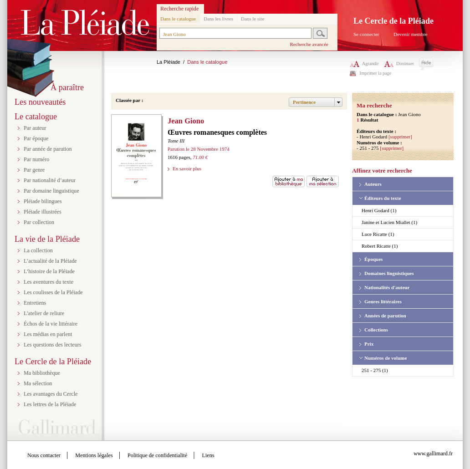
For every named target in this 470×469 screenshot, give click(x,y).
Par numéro (36, 159)
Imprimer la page (376, 73)
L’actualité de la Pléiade (50, 261)
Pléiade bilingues (42, 201)
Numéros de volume (385, 358)
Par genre (34, 170)
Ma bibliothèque (42, 373)
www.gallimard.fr (433, 453)
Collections (376, 329)
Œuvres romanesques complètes (217, 132)
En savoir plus (187, 168)
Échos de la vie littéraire (50, 324)
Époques (373, 259)
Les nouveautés (40, 102)
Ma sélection (38, 383)
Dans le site (252, 18)
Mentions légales (93, 455)
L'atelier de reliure (44, 313)
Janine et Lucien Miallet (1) (389, 222)
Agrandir (364, 63)
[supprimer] (400, 136)
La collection (38, 250)
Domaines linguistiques (389, 273)
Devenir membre (410, 34)
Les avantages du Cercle (50, 394)
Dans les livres (218, 18)
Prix (368, 344)
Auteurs (373, 184)
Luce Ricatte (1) (378, 234)
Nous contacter (44, 455)
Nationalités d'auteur (386, 287)
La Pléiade (168, 62)
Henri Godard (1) (379, 210)
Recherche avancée (309, 44)
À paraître (67, 87)
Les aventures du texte (48, 282)
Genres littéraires (383, 301)
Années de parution (385, 315)
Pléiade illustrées (42, 212)
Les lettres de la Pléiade (50, 404)
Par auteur (35, 128)
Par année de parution (48, 149)
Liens (208, 455)
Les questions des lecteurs (53, 345)
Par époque (36, 138)
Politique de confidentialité (157, 455)
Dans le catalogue (178, 18)
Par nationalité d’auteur (50, 180)
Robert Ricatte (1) (380, 246)
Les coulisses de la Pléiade (53, 292)
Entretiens (35, 303)
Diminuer (399, 63)
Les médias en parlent (48, 334)
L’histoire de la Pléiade (49, 271)
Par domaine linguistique (51, 191)
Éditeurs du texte (382, 198)
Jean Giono (186, 121)
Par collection (39, 222)
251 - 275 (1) (375, 370)
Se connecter (366, 34)
